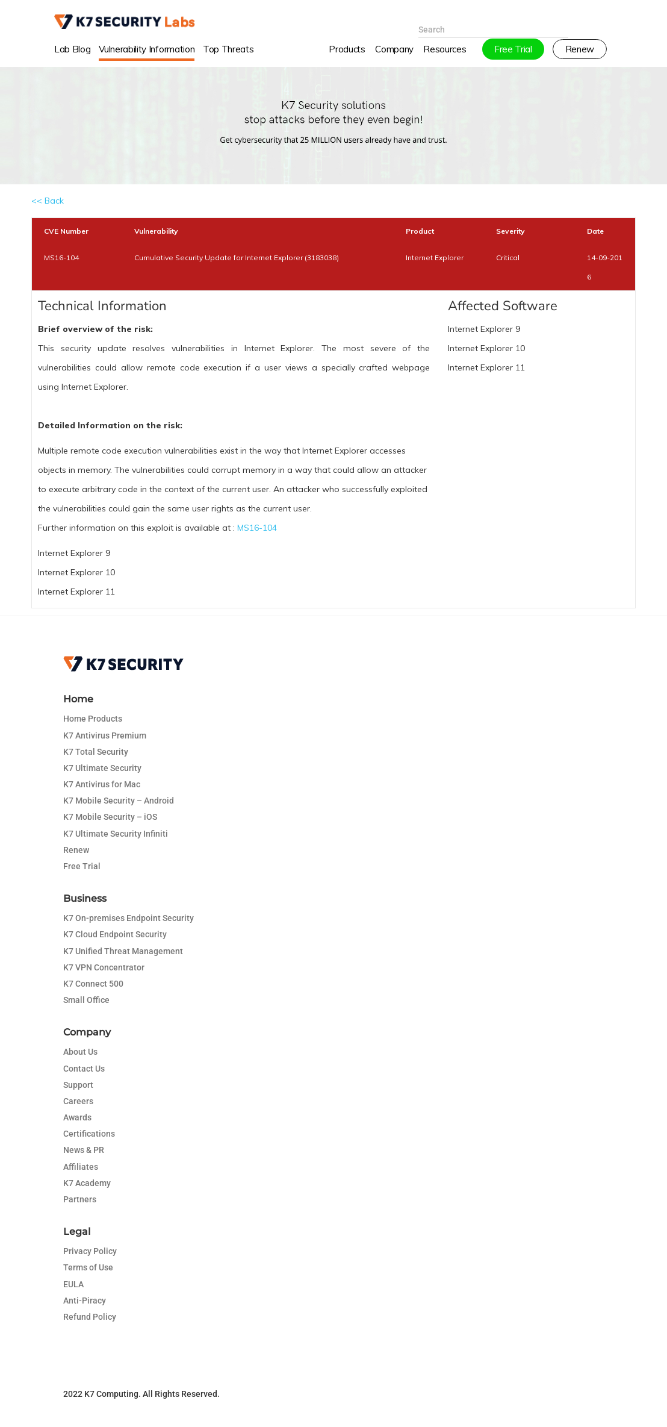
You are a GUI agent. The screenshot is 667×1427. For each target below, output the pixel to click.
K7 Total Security (95, 752)
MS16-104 (257, 527)
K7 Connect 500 (93, 983)
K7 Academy (87, 1183)
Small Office (86, 1000)
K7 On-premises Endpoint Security (128, 918)
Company (394, 56)
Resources (444, 56)
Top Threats (228, 56)
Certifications (89, 1133)
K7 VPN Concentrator (103, 967)
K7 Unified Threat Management (123, 951)
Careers (78, 1101)
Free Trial (82, 866)
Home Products (92, 718)
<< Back (47, 200)
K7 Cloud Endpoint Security (115, 934)
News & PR (83, 1150)
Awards (77, 1117)
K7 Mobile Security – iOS (110, 817)
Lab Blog (72, 56)
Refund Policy (89, 1317)
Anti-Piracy (84, 1300)
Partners (79, 1199)
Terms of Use (88, 1267)
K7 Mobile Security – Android (118, 800)
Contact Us (84, 1068)
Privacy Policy (90, 1251)
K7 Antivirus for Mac (101, 784)
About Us (80, 1052)
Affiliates (80, 1167)
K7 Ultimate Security (102, 768)
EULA (73, 1284)
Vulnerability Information (146, 56)
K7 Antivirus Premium (104, 735)
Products (347, 56)
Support (78, 1085)
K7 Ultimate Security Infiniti (115, 833)
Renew (76, 850)
